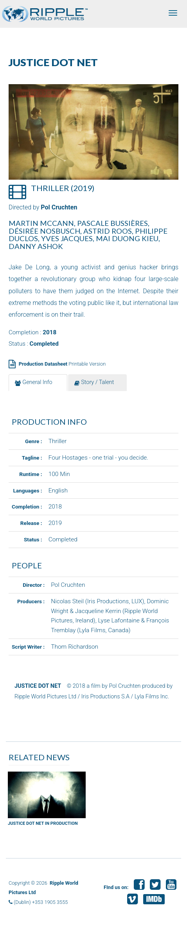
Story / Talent (94, 382)
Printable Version (62, 364)
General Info (33, 382)
